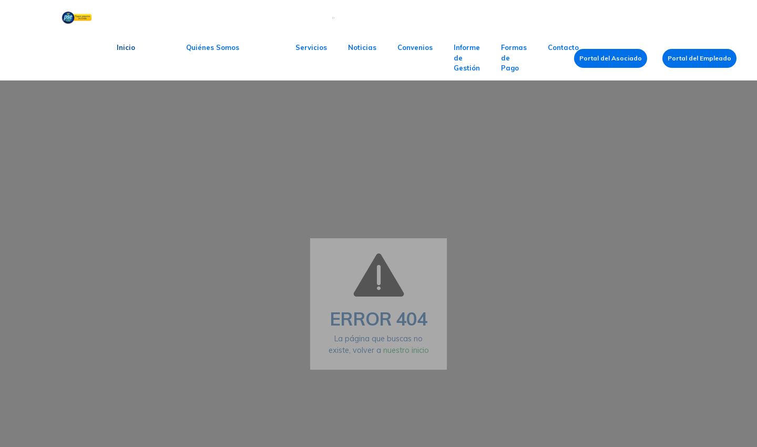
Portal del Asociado (610, 58)
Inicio (126, 47)
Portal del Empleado (699, 58)
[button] (212, 48)
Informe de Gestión (467, 57)
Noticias (362, 47)
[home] (55, 58)
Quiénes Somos (212, 47)
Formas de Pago (514, 57)
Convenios (415, 47)
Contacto (563, 47)
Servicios (311, 47)
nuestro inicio (406, 350)
